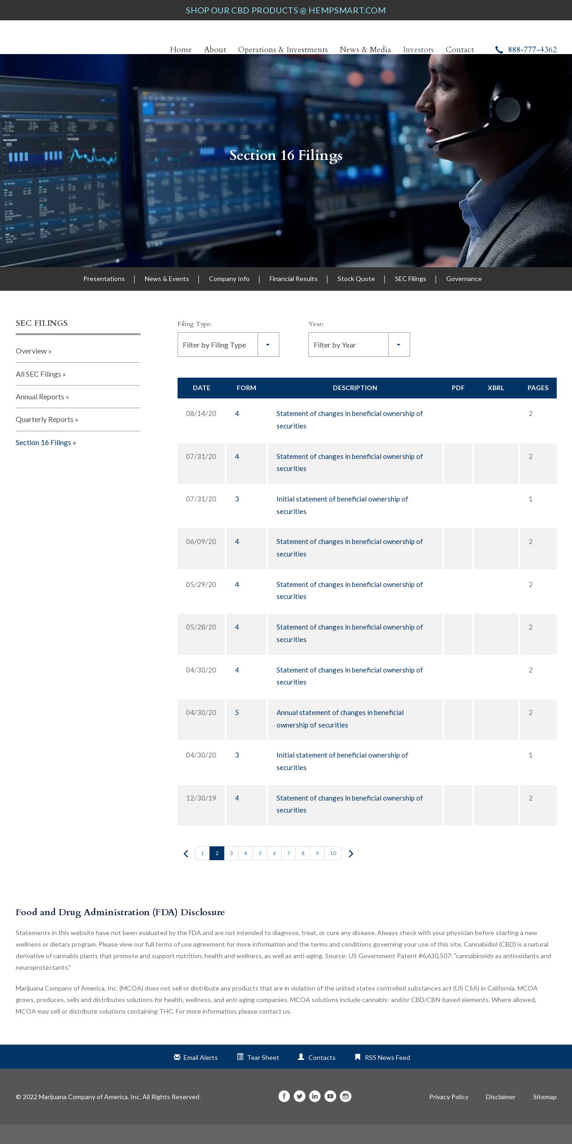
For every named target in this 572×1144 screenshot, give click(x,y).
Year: (316, 343)
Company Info (229, 298)
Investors (418, 49)
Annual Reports (40, 415)
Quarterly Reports (45, 438)
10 (333, 872)
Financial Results (294, 298)
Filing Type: (195, 343)
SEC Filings (410, 298)
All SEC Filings (38, 392)
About (215, 49)
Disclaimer (501, 1116)
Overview (31, 370)
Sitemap (545, 1116)
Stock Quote (356, 298)
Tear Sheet (263, 1077)
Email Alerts (201, 1077)
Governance (464, 298)
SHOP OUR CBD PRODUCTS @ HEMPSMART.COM (286, 10)
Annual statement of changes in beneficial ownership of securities (340, 737)
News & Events (167, 298)
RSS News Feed (387, 1077)
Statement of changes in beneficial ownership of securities (350, 438)
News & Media (365, 49)
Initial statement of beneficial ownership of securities (342, 524)
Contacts (322, 1077)
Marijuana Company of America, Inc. (90, 1116)
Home (181, 49)
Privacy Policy (448, 1116)
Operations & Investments (283, 49)
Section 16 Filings (286, 174)
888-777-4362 (526, 49)
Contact (460, 49)
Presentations (104, 298)
